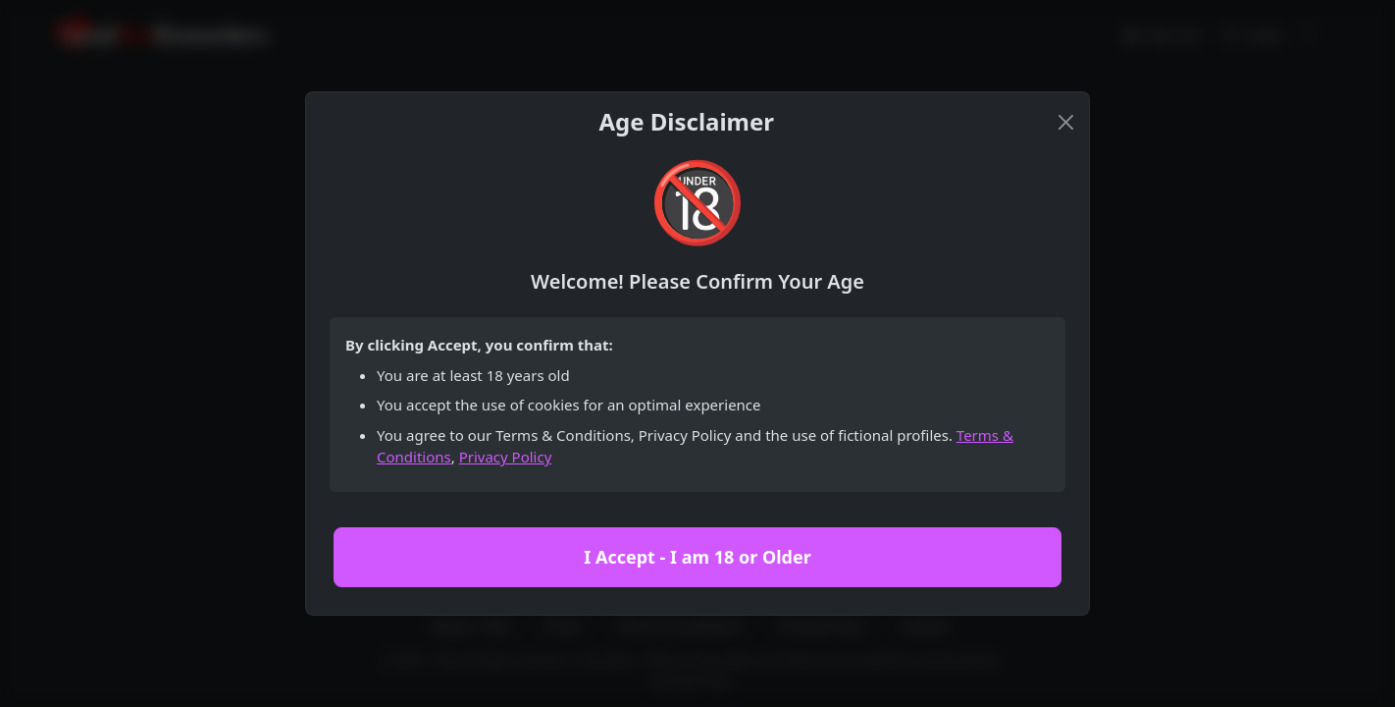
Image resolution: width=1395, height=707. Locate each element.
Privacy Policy (505, 456)
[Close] (1066, 122)
